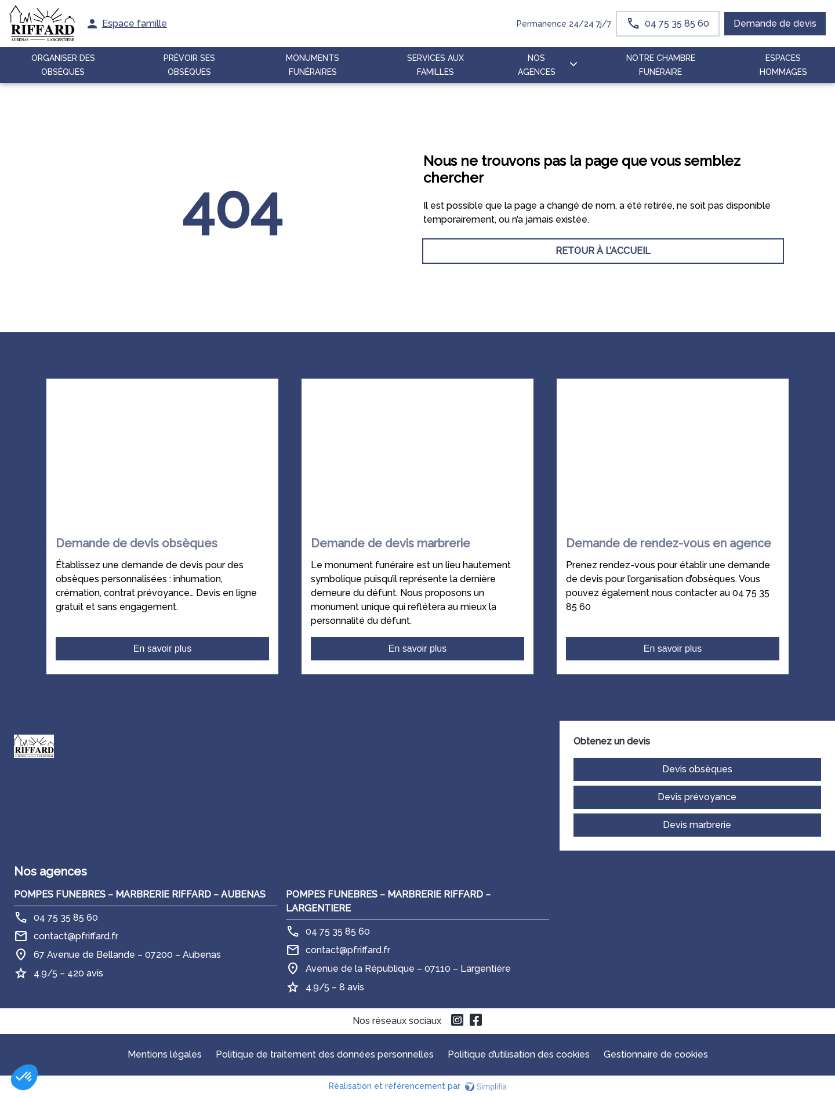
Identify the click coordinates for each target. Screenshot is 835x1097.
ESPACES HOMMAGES (783, 65)
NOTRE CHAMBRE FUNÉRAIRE (660, 65)
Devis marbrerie (697, 824)
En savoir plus (162, 648)
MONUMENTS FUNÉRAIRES (312, 65)
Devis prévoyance (697, 796)
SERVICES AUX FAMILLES (435, 65)
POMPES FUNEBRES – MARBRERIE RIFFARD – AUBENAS (140, 894)
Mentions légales (165, 1054)
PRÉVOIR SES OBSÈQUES (189, 65)
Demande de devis (775, 23)
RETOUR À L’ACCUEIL (231, 250)
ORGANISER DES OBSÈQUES (63, 65)
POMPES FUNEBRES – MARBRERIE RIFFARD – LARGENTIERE (388, 901)
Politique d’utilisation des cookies (519, 1054)
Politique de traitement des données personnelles (325, 1054)
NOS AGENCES (537, 65)
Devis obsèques (697, 769)
